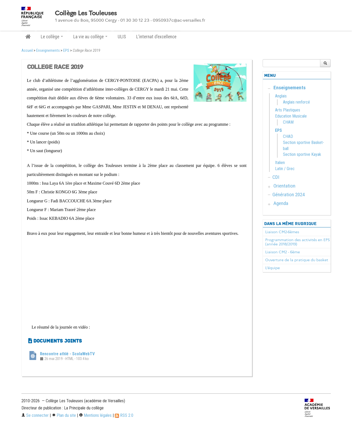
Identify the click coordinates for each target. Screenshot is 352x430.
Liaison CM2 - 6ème (282, 252)
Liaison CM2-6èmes (282, 232)
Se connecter (35, 415)
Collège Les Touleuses (86, 13)
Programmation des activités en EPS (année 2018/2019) (297, 241)
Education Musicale (291, 116)
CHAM (288, 122)
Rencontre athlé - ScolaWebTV (67, 353)
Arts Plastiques (287, 110)
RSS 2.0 (124, 415)
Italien (280, 162)
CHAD (288, 136)
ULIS (122, 36)
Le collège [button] (52, 36)
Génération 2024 (288, 194)
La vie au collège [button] (90, 36)
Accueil (27, 50)
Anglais (281, 96)
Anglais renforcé (296, 102)
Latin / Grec (285, 168)
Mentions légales (95, 415)
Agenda (280, 203)
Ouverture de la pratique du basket (296, 260)
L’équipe (272, 267)
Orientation (284, 186)
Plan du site (64, 415)
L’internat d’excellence (156, 36)
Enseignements (48, 50)
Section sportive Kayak (302, 154)
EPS (66, 50)
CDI (275, 177)
